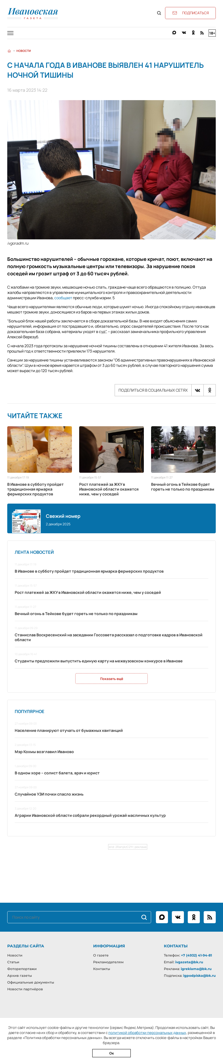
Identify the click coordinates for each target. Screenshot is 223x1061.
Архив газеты (19, 975)
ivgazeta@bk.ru (189, 962)
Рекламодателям (108, 962)
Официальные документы (30, 982)
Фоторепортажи (22, 969)
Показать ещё (111, 678)
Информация (109, 946)
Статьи (13, 962)
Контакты (101, 969)
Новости (23, 51)
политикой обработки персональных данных (147, 1032)
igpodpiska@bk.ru (199, 975)
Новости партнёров (25, 989)
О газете (101, 955)
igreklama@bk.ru (196, 969)
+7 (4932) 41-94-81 (196, 955)
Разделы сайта (25, 946)
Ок (111, 1053)
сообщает (63, 297)
